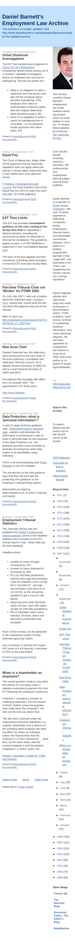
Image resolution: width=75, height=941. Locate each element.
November (65, 575)
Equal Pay (10, 155)
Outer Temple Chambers (60, 207)
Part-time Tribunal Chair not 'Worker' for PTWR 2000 (23, 289)
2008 (60, 547)
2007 (60, 553)
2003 (60, 854)
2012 (60, 524)
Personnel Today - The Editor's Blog (61, 917)
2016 (60, 501)
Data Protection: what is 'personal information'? (20, 418)
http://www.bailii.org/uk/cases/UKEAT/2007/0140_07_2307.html (24, 321)
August (64, 772)
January (64, 825)
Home (25, 779)
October (64, 585)
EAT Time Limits (15, 218)
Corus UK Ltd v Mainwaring (18, 67)
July (62, 782)
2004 (60, 848)
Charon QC (61, 893)
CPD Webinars (61, 457)
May (63, 793)
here (5, 250)
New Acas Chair (14, 347)
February (65, 815)
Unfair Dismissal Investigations (15, 56)
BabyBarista (61, 928)
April (63, 799)
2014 (60, 512)
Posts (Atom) (25, 786)
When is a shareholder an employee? (22, 674)
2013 (60, 518)
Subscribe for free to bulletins (60, 466)
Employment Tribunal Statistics (18, 521)
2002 (60, 859)
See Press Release (13, 392)
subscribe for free (61, 136)
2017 (60, 495)
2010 (60, 535)
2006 (60, 836)
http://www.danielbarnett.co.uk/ (62, 385)
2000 (60, 871)
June (63, 787)
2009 (60, 541)
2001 (60, 865)
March (63, 805)
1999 (60, 877)
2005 (60, 842)
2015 (60, 506)
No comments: (10, 139)
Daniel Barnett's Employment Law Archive (35, 20)
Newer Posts (9, 779)
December (65, 561)
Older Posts (41, 779)
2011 (60, 530)
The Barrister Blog (59, 903)
